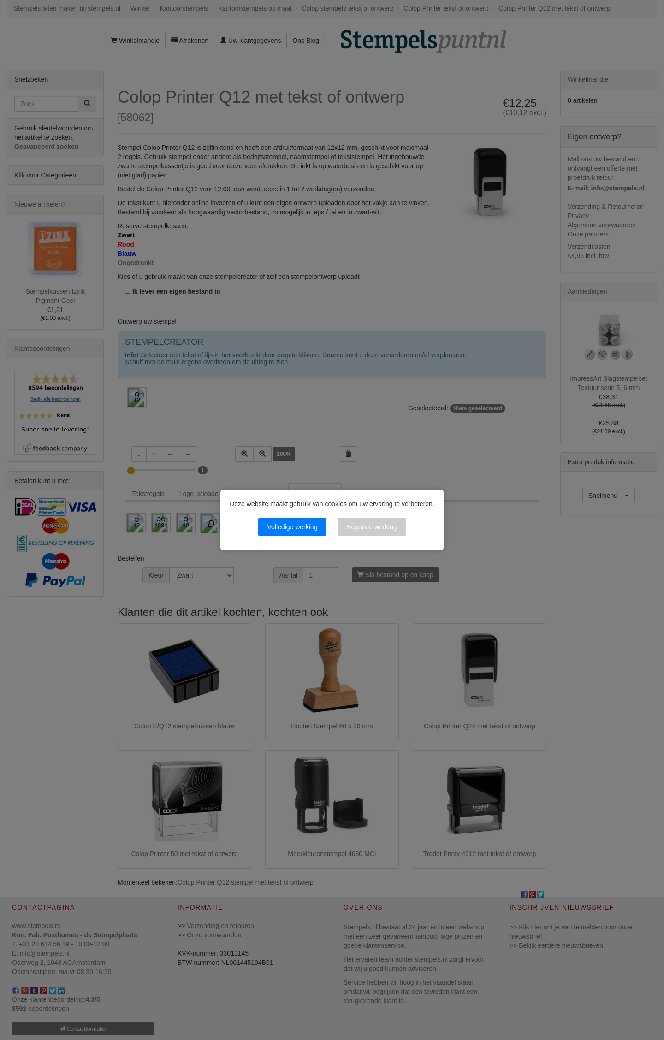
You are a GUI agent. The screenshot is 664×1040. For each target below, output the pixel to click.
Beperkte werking (372, 527)
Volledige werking (292, 527)
